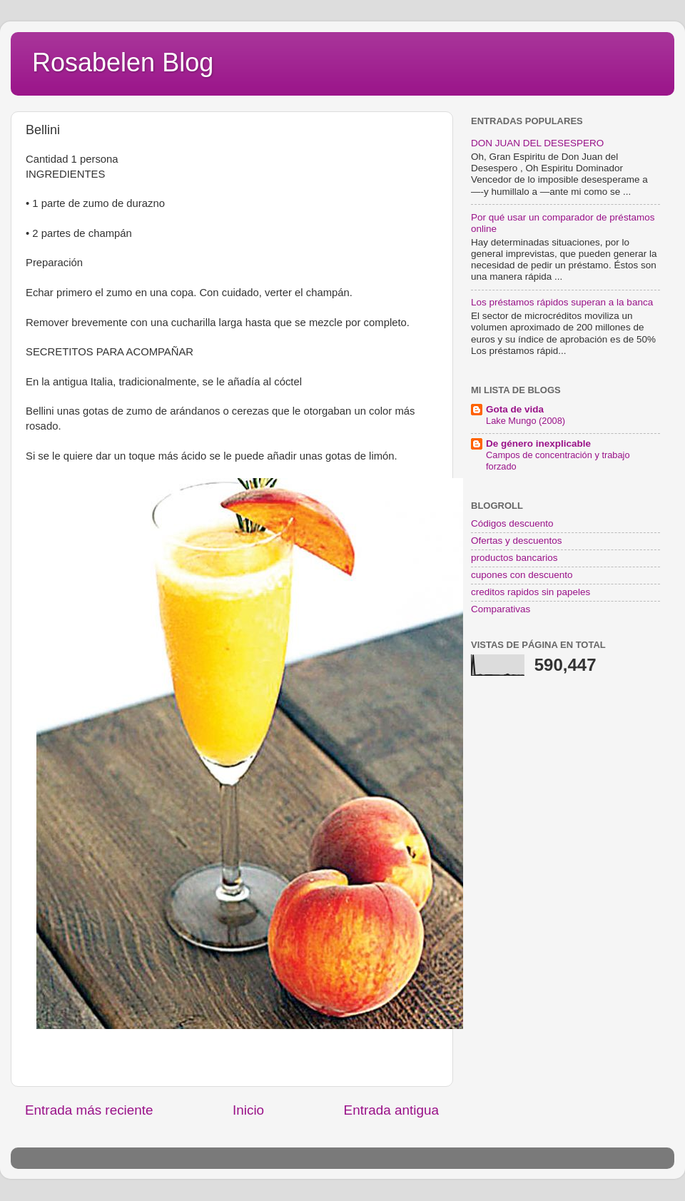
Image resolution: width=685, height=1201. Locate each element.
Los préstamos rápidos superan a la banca (562, 302)
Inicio (248, 1110)
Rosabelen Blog (122, 62)
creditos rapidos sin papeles (530, 592)
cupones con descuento (522, 574)
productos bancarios (514, 557)
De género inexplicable (538, 443)
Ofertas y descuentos (516, 540)
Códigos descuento (512, 523)
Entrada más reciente (89, 1110)
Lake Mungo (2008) (525, 420)
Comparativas (500, 609)
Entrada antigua (391, 1110)
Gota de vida (515, 409)
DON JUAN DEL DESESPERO (537, 143)
